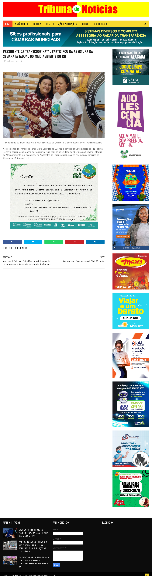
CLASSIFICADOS (101, 24)
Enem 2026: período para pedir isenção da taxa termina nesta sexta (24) (33, 532)
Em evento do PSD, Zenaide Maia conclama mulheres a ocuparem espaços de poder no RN (34, 562)
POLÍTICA (37, 24)
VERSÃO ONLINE (22, 24)
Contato (85, 24)
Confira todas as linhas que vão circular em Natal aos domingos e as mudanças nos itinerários (33, 547)
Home (7, 24)
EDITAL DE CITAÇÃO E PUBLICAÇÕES (61, 24)
